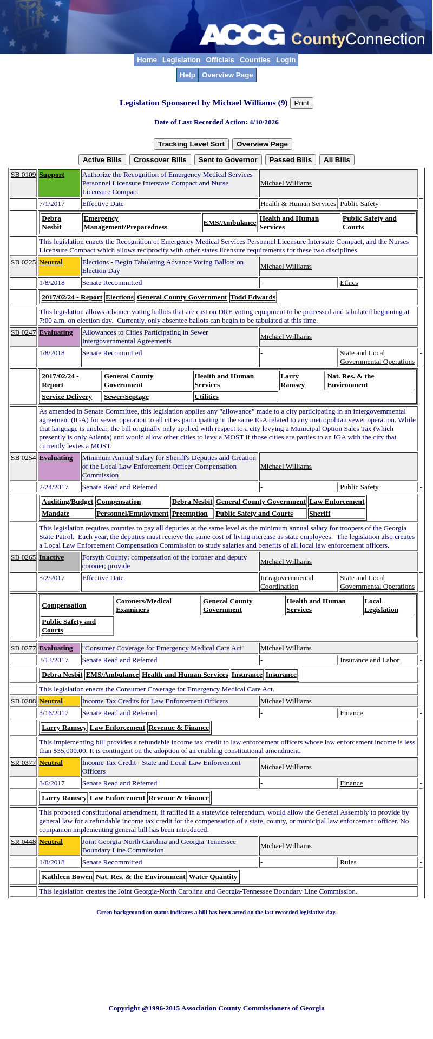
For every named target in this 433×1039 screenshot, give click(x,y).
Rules (348, 862)
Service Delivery (67, 396)
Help (187, 75)
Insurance (247, 674)
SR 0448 (23, 841)
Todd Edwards (253, 297)
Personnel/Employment (132, 513)
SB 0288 (23, 701)
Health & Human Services (298, 203)
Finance (351, 713)
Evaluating (56, 332)
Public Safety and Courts (254, 513)
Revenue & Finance (178, 727)
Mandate (55, 513)
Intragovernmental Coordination (286, 582)
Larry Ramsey (292, 380)
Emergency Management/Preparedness (125, 222)
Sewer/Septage (126, 396)
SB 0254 (23, 458)
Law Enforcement (336, 501)
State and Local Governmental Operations (377, 357)
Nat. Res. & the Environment (350, 380)
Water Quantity (213, 877)
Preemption (189, 513)
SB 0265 (23, 557)
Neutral (51, 262)
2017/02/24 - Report (72, 297)
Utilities (206, 396)
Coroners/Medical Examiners (144, 605)
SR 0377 (23, 762)
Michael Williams (286, 183)
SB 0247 (23, 332)
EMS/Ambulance (230, 222)
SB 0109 (23, 174)
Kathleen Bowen (67, 877)
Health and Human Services (185, 674)
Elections (120, 297)
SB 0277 (23, 648)
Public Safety (359, 203)
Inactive (51, 557)
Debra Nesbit (51, 222)
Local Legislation (381, 605)
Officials (220, 60)
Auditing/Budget (67, 501)
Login (286, 60)
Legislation (181, 60)
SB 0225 (23, 262)
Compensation (118, 501)
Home (147, 60)
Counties (255, 60)
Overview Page (227, 75)
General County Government (182, 297)
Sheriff (319, 513)
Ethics (349, 282)
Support (51, 174)
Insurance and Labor (369, 660)
